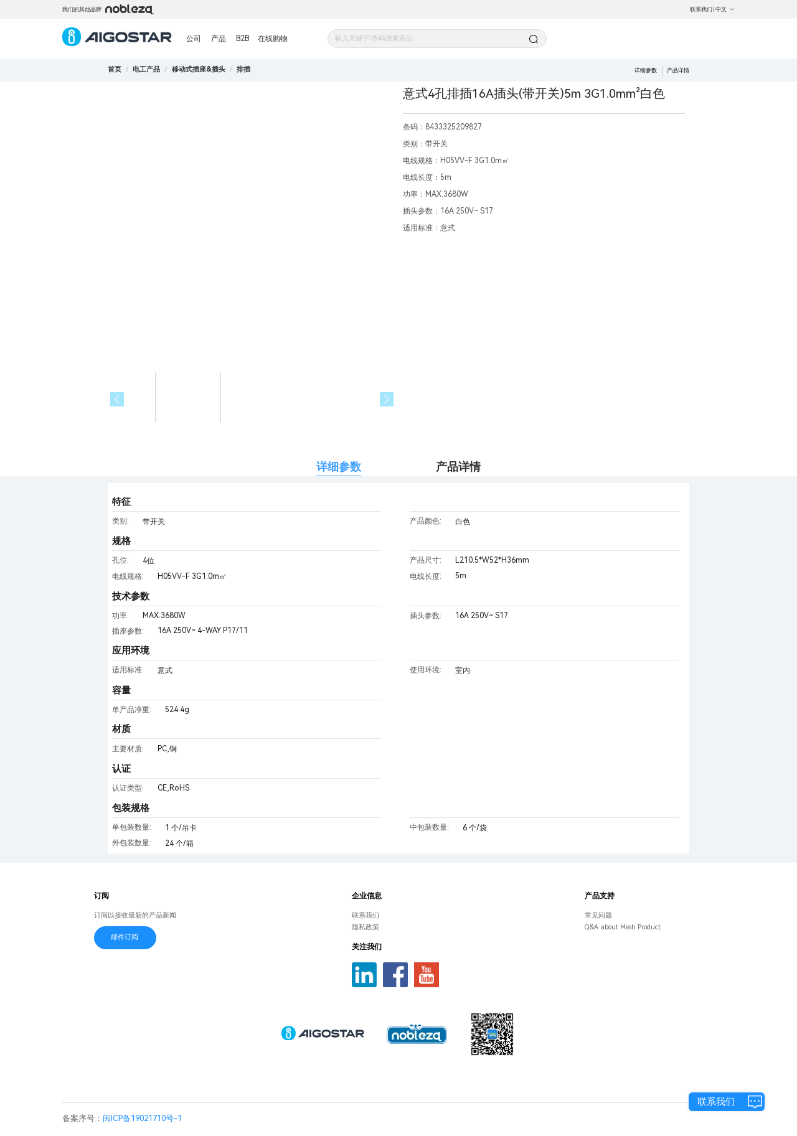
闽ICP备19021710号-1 (142, 1118)
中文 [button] (725, 9)
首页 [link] (114, 69)
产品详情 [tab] (458, 466)
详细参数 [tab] (338, 466)
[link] (146, 69)
